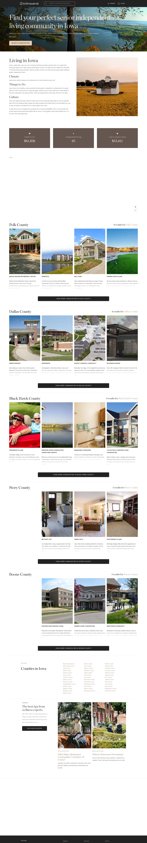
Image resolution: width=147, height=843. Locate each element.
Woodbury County (110, 691)
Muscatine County (89, 679)
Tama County (108, 686)
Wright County (67, 693)
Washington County (110, 688)
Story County (87, 686)
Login (123, 3)
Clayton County (88, 668)
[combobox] (49, 3)
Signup (112, 3)
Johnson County (68, 677)
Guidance (25, 702)
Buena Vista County (68, 666)
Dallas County (67, 670)
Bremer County (109, 664)
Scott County (108, 684)
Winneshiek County (89, 691)
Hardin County (88, 673)
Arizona (107, 841)
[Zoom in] (135, 207)
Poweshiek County (89, 684)
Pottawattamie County (69, 684)
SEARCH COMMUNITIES (21, 43)
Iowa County (87, 675)
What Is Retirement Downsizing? (108, 754)
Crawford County (109, 668)
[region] (73, 186)
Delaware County (89, 670)
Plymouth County (89, 682)
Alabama (65, 841)
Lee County (87, 677)
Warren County (88, 688)
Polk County (108, 682)
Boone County (88, 664)
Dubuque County (110, 670)
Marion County (67, 679)
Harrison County (109, 673)
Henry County (67, 675)
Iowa (10, 157)
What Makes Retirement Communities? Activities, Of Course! (71, 757)
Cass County (87, 666)
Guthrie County (67, 673)
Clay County (66, 668)
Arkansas (86, 841)
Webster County (67, 691)
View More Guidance (34, 728)
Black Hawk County (68, 664)
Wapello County (67, 688)
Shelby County (67, 686)
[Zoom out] (135, 210)
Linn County (108, 677)
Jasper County (109, 675)
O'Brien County (109, 679)
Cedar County (109, 666)
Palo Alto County (67, 682)
